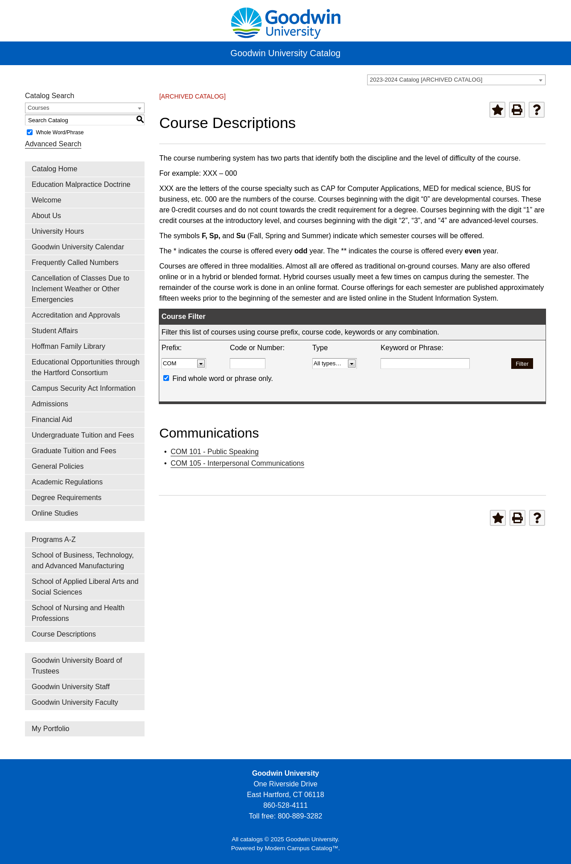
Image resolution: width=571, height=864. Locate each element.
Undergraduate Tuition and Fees (83, 435)
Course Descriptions (64, 634)
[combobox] (456, 79)
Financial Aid (52, 419)
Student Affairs (55, 331)
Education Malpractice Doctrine (81, 184)
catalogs (251, 839)
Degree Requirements (67, 497)
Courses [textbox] (38, 107)
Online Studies (55, 513)
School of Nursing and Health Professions (78, 613)
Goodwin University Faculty (75, 702)
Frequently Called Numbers (75, 262)
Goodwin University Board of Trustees (77, 666)
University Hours (58, 231)
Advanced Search (53, 144)
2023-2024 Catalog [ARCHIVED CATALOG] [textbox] (426, 79)
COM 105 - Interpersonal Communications (237, 463)
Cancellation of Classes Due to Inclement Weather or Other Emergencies (80, 288)
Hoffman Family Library (68, 346)
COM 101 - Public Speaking (214, 451)
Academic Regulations (67, 482)
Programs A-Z (54, 539)
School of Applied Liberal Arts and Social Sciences (85, 587)
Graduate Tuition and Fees (74, 451)
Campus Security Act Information (84, 388)
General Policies (58, 466)
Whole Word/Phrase (59, 132)
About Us (46, 215)
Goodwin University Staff (71, 686)
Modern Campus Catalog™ (302, 848)
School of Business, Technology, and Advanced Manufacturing (83, 560)
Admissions (50, 404)
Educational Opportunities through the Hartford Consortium (86, 367)
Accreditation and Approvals (76, 315)
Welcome (46, 200)
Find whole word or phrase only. (222, 378)
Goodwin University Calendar (78, 247)
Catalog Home (54, 169)
